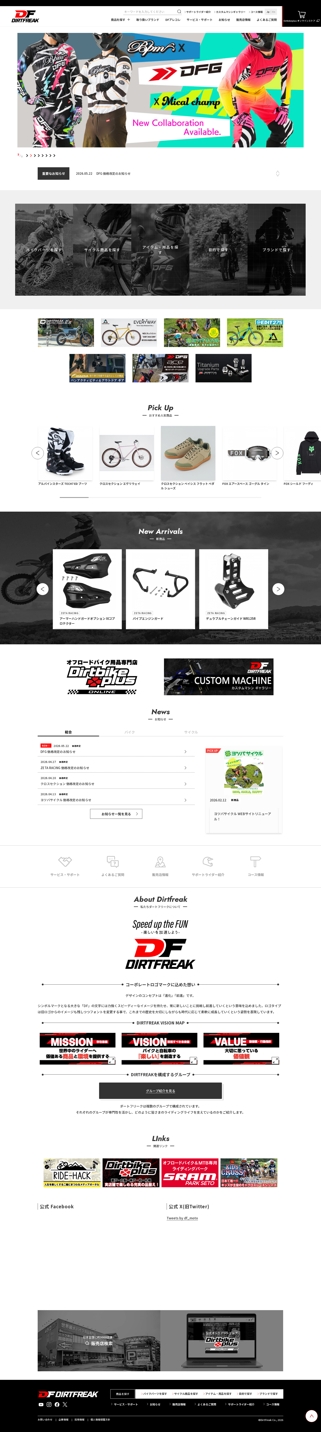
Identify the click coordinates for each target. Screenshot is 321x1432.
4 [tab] (38, 155)
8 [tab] (54, 155)
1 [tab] (27, 155)
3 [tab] (34, 155)
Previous (277, 172)
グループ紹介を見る (160, 1090)
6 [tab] (46, 155)
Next (277, 175)
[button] (38, 453)
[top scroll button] (311, 1416)
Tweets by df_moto (182, 1217)
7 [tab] (50, 155)
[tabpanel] (160, 91)
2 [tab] (31, 155)
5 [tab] (42, 155)
